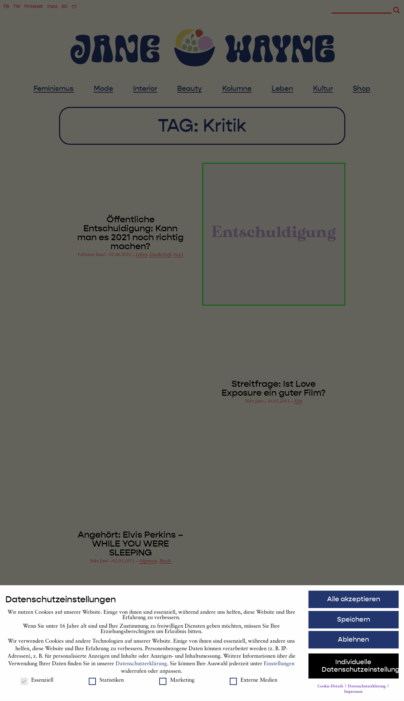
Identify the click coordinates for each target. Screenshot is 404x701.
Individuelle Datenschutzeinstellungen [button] (360, 669)
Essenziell (36, 683)
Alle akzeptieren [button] (353, 602)
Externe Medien (253, 683)
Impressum (353, 695)
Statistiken (106, 683)
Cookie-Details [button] (330, 690)
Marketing (177, 683)
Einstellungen (279, 667)
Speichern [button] (353, 623)
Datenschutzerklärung (141, 667)
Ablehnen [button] (353, 643)
